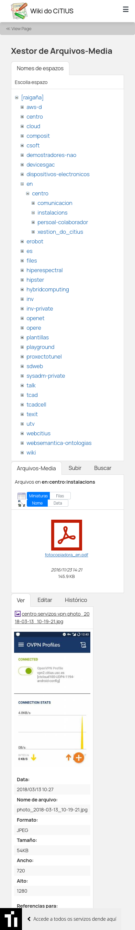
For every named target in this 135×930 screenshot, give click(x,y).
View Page (21, 28)
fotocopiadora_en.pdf (66, 555)
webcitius (38, 433)
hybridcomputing (47, 289)
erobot (34, 241)
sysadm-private (45, 375)
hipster (35, 279)
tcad (32, 395)
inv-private (39, 308)
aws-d (34, 107)
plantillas (37, 337)
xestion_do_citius (60, 231)
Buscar (102, 468)
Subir (75, 468)
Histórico (76, 600)
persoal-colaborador (62, 222)
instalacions (52, 212)
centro (34, 116)
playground (40, 347)
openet (35, 318)
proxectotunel (44, 356)
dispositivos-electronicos (57, 174)
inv (30, 299)
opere (33, 327)
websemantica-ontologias (58, 443)
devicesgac (40, 164)
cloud (33, 126)
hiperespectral (44, 270)
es (29, 251)
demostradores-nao (51, 155)
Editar (44, 600)
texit (32, 414)
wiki (31, 452)
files (31, 260)
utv (30, 423)
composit (38, 136)
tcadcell (36, 404)
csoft (33, 145)
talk (30, 385)
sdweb (34, 366)
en (29, 184)
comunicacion (54, 203)
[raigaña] (32, 97)
